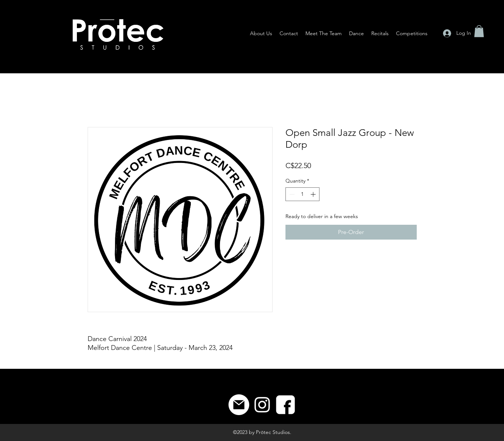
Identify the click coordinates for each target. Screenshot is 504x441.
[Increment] (313, 194)
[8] (285, 404)
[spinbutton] (302, 194)
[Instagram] (262, 404)
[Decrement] (291, 194)
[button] (479, 31)
